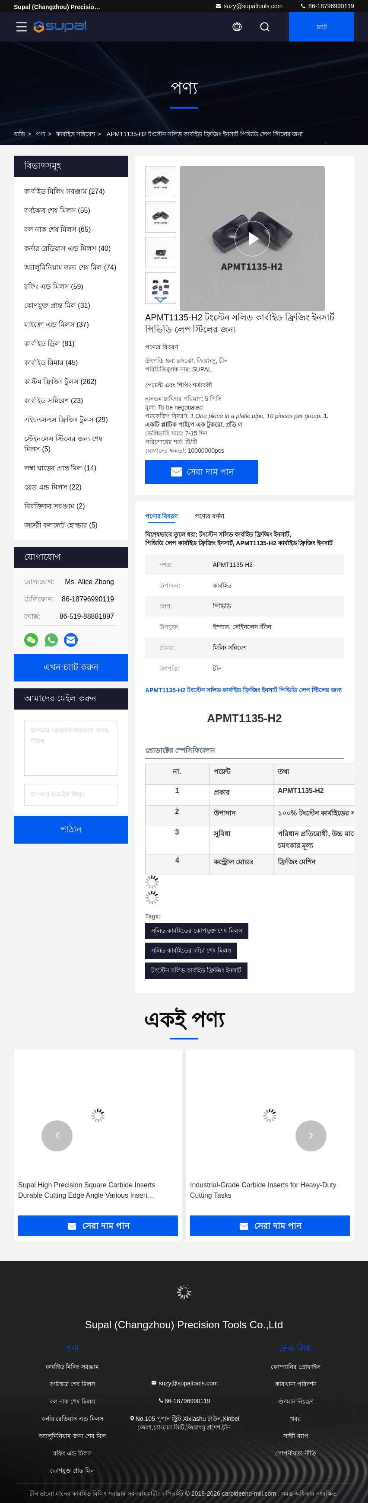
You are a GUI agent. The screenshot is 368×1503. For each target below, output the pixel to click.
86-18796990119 (327, 6)
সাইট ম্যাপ (295, 1436)
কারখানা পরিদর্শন (296, 1384)
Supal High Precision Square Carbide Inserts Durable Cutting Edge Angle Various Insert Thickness (86, 1191)
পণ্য (40, 134)
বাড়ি (19, 134)
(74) (70, 267)
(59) (53, 286)
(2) (54, 506)
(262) (60, 381)
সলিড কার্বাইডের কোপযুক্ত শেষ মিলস (196, 930)
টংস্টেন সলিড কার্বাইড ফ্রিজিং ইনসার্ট (196, 970)
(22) (53, 487)
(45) (51, 362)
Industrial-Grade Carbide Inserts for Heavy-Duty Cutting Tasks (263, 1190)
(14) (60, 468)
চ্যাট (322, 26)
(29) (66, 419)
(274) (64, 191)
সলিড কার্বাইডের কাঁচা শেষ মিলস (191, 950)
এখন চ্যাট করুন (71, 667)
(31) (57, 305)
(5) (63, 444)
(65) (57, 229)
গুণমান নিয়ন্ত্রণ (296, 1401)
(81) (49, 343)
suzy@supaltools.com (248, 6)
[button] (160, 300)
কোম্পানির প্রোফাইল (295, 1366)
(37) (56, 324)
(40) (67, 248)
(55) (57, 210)
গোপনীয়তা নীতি (295, 1453)
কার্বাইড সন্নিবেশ (75, 134)
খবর (295, 1418)
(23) (53, 400)
